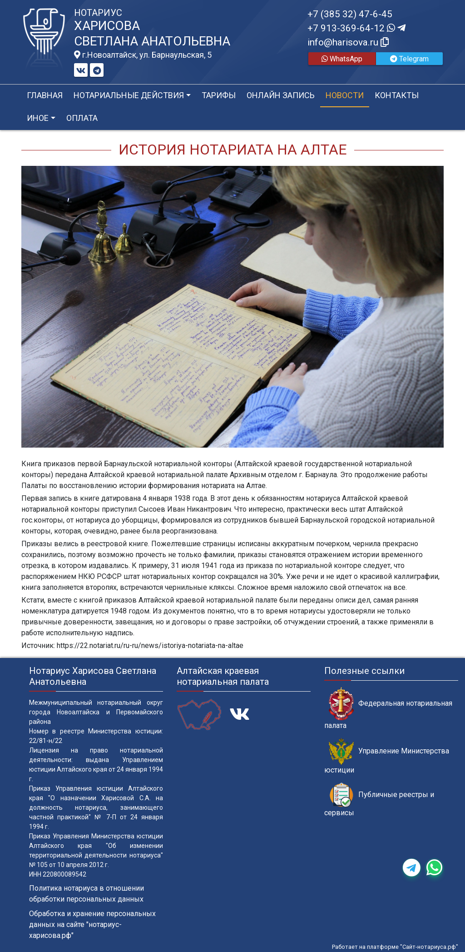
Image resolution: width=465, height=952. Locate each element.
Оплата (82, 118)
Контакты (397, 95)
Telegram (409, 59)
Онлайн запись (281, 95)
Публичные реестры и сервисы (379, 800)
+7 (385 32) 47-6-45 (349, 14)
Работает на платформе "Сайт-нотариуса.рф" (395, 946)
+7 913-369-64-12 (356, 28)
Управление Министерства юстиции (386, 756)
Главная (45, 95)
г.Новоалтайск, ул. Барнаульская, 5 (143, 55)
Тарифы (219, 95)
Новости (345, 95)
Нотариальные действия (129, 95)
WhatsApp (342, 59)
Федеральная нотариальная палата (388, 708)
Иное (38, 118)
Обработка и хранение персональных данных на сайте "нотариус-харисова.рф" (92, 924)
